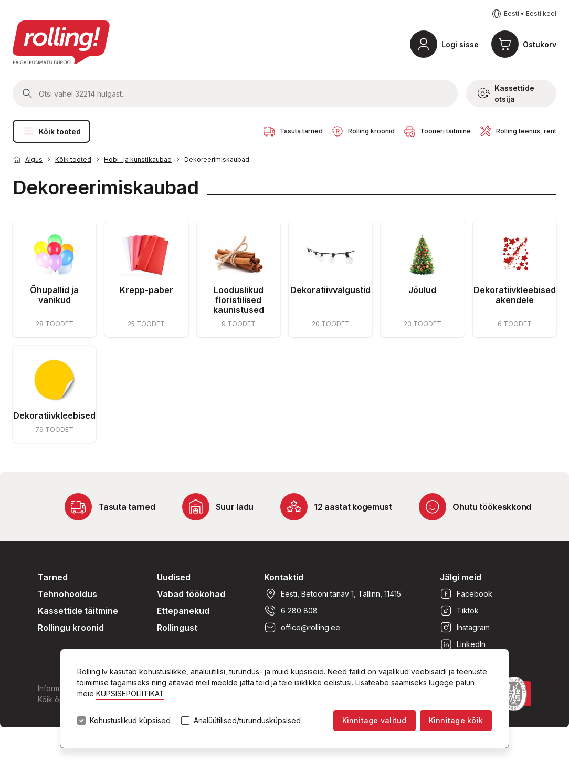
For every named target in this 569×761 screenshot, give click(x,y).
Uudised (174, 577)
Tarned (53, 577)
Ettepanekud (183, 611)
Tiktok (459, 610)
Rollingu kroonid (71, 627)
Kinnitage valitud (374, 720)
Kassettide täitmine (78, 611)
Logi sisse (460, 44)
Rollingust (177, 627)
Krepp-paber (146, 290)
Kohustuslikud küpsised (130, 720)
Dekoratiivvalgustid (330, 290)
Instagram (465, 627)
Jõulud (422, 290)
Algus (34, 159)
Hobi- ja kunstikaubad (138, 159)
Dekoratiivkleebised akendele (514, 295)
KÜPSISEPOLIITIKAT (130, 693)
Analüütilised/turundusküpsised (247, 720)
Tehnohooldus (67, 594)
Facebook (466, 594)
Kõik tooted (51, 131)
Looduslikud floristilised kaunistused (238, 300)
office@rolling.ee (302, 627)
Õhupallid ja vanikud (54, 295)
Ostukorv (539, 44)
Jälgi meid (460, 577)
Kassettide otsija (506, 93)
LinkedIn (463, 644)
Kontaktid (283, 577)
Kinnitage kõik (456, 720)
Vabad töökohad (191, 594)
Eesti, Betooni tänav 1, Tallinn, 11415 (332, 594)
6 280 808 (291, 610)
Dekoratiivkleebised (54, 415)
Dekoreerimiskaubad (216, 159)
